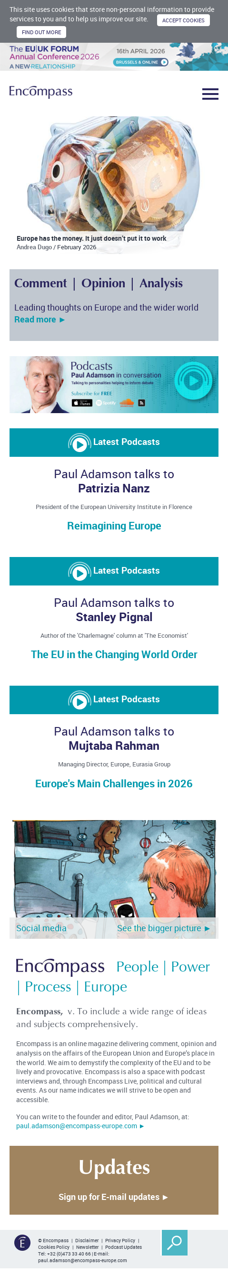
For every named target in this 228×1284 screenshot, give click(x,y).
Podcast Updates (123, 1247)
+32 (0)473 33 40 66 (69, 1253)
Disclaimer (87, 1240)
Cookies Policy (53, 1247)
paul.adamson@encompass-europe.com (82, 1260)
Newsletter (87, 1247)
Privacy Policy (120, 1240)
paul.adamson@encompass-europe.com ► (80, 1125)
